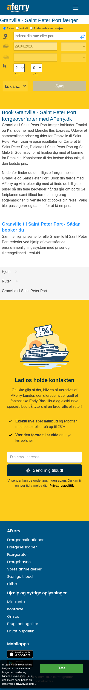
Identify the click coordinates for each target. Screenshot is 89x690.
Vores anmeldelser (24, 569)
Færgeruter (17, 554)
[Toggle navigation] (75, 8)
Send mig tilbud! (44, 470)
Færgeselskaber (22, 547)
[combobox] (50, 36)
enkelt (24, 28)
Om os (13, 616)
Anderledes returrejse (48, 28)
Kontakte (15, 609)
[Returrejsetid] (73, 57)
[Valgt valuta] (15, 86)
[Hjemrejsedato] (35, 57)
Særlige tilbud (20, 576)
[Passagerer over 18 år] (19, 68)
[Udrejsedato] (35, 46)
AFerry (13, 531)
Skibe (12, 584)
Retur (10, 28)
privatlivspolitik (24, 683)
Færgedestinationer (25, 539)
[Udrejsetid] (73, 46)
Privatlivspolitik (61, 485)
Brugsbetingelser (22, 623)
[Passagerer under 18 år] (36, 68)
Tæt (61, 668)
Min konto (16, 601)
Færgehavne (19, 561)
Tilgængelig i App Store (20, 654)
